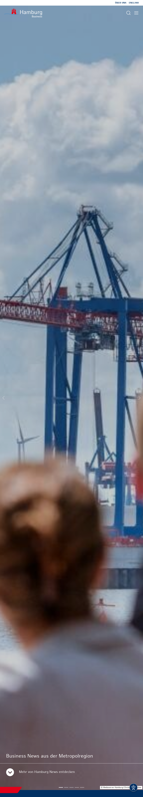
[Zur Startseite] (23, 12)
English (134, 3)
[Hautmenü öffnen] (136, 12)
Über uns (120, 3)
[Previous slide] (3, 398)
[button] (61, 787)
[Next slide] (139, 398)
